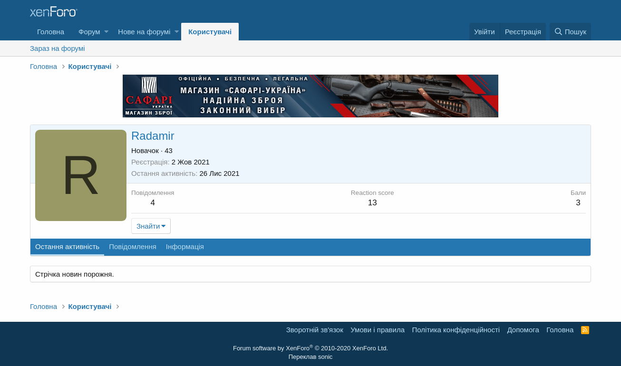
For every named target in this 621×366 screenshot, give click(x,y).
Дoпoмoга (523, 330)
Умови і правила (377, 330)
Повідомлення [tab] (132, 246)
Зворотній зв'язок (314, 330)
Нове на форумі (144, 32)
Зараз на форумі (57, 48)
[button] (106, 31)
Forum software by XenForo (310, 348)
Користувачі (210, 32)
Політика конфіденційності (456, 330)
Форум (89, 32)
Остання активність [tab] (67, 246)
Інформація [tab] (185, 246)
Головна (50, 32)
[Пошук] (570, 31)
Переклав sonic (311, 356)
